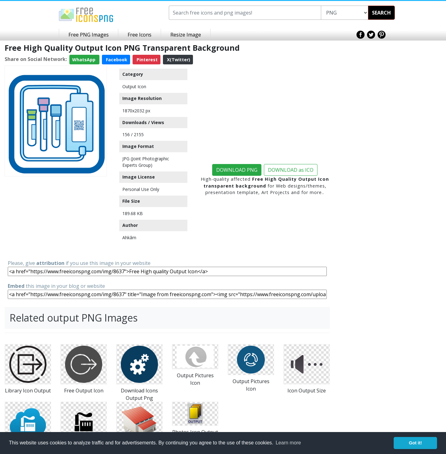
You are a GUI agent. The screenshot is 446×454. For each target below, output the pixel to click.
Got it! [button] (415, 442)
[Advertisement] (56, 217)
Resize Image (185, 34)
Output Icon (134, 86)
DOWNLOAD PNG (236, 169)
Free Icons (139, 34)
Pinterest (146, 60)
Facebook (116, 60)
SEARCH (381, 12)
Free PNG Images (88, 34)
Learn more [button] (288, 442)
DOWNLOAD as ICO (290, 169)
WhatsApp (84, 60)
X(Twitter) (178, 60)
